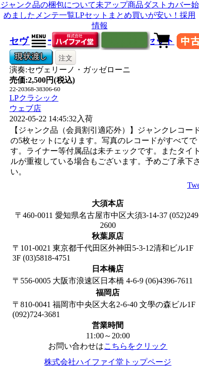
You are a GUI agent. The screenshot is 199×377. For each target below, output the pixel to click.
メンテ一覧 (55, 15)
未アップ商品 (119, 4)
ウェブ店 (25, 108)
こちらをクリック (135, 346)
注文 (65, 58)
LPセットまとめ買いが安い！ (127, 15)
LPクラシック (34, 98)
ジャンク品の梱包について (48, 4)
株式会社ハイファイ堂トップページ (107, 362)
